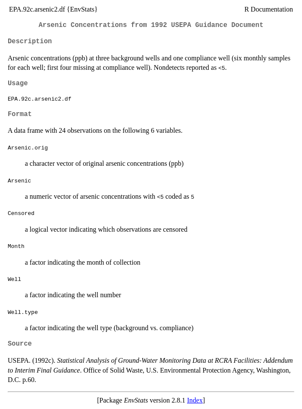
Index (194, 400)
